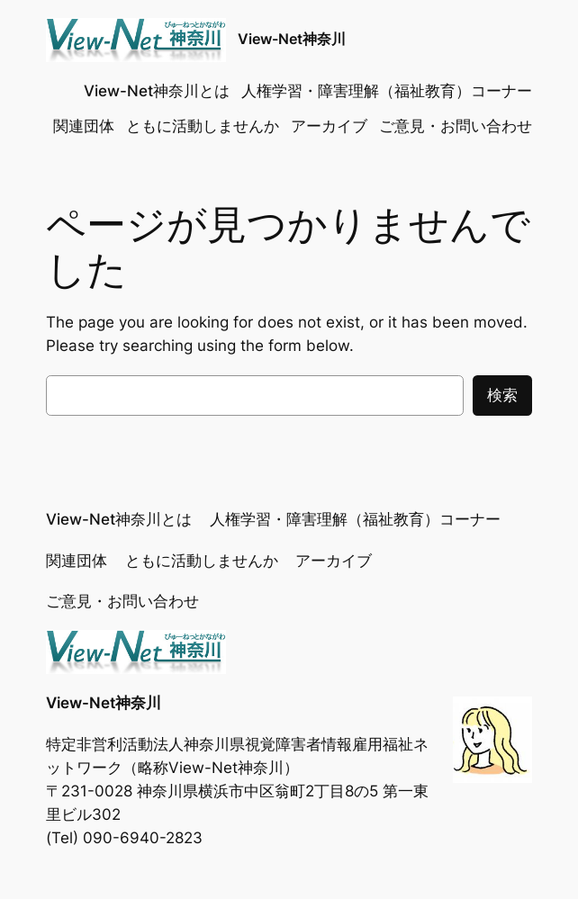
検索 (502, 395)
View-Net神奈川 (292, 39)
